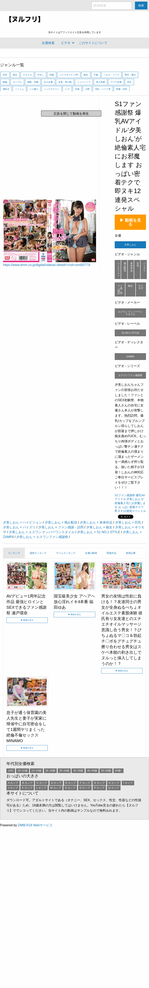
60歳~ (118, 770)
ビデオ (66, 43)
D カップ (56, 782)
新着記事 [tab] (131, 553)
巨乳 (5, 75)
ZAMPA (130, 356)
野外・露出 (130, 75)
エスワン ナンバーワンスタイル (130, 313)
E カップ (71, 782)
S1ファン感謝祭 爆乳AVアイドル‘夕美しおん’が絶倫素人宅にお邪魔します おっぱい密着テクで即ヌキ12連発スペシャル (130, 156)
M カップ (55, 787)
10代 (10, 770)
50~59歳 (106, 770)
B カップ (27, 782)
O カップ (85, 787)
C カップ (41, 782)
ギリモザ (140, 287)
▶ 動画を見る (130, 222)
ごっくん (19, 89)
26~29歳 (50, 770)
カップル (17, 82)
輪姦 (5, 82)
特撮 (52, 75)
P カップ (99, 787)
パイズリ (144, 267)
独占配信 (125, 267)
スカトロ (27, 75)
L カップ (41, 787)
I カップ (128, 782)
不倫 (96, 75)
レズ (67, 89)
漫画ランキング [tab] (38, 553)
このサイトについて (93, 43)
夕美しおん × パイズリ (19, 527)
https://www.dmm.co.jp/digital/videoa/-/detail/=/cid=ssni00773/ (46, 265)
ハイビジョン (118, 269)
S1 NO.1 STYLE (130, 332)
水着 (77, 89)
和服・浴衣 (121, 89)
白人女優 (48, 82)
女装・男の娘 (65, 82)
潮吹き (6, 89)
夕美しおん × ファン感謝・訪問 (61, 527)
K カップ (27, 787)
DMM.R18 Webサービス (35, 825)
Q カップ (113, 787)
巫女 (129, 82)
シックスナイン (51, 89)
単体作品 (131, 267)
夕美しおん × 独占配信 (61, 522)
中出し (40, 75)
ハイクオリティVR (69, 75)
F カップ (85, 782)
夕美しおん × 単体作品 (96, 522)
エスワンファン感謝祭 (130, 375)
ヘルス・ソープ (111, 75)
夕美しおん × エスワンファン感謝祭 (42, 537)
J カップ (13, 787)
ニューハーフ (83, 82)
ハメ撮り (33, 89)
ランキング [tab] (14, 553)
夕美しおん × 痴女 (99, 527)
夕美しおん (130, 244)
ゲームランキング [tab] (65, 553)
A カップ (13, 782)
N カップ (70, 787)
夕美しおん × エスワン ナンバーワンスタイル (41, 532)
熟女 (15, 75)
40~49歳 (92, 770)
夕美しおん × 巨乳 (128, 522)
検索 (141, 5)
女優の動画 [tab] (91, 553)
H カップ (114, 782)
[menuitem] (48, 43)
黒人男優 (100, 82)
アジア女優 (116, 82)
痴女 (86, 75)
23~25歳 (36, 770)
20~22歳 (22, 770)
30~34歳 (64, 770)
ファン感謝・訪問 (120, 289)
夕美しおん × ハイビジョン (22, 522)
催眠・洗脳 (32, 82)
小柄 (87, 89)
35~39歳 (78, 770)
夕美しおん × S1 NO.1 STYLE (98, 532)
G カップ (99, 782)
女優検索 (48, 43)
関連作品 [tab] (111, 553)
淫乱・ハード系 (102, 89)
